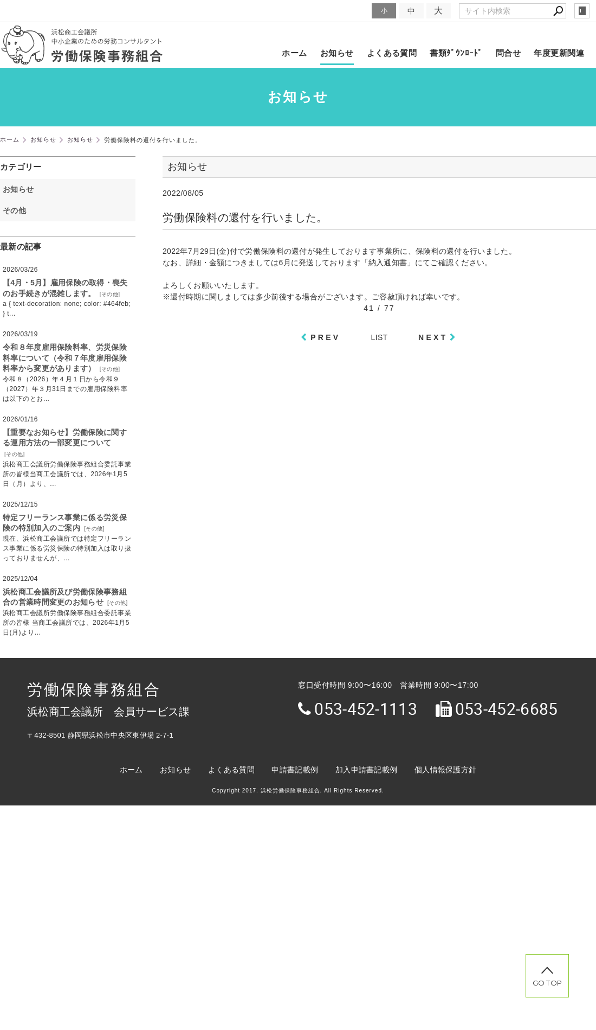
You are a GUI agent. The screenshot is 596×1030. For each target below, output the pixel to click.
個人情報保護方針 (445, 769)
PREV (325, 337)
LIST (379, 337)
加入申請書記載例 (366, 769)
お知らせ (337, 52)
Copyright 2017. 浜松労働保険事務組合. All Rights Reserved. (298, 791)
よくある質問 (392, 52)
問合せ (508, 52)
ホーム (294, 52)
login (581, 10)
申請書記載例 (294, 769)
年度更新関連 (559, 52)
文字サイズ (350, 10)
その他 (18, 210)
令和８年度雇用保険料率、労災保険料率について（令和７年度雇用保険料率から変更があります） (65, 358)
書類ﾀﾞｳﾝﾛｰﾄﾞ (456, 52)
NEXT (433, 337)
